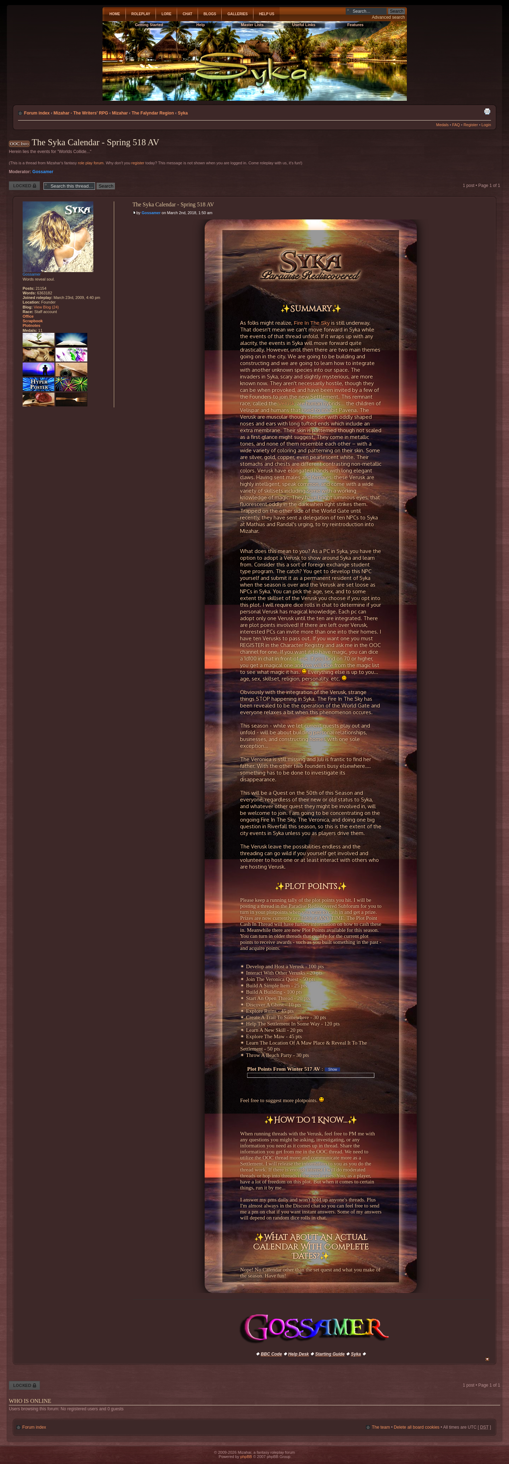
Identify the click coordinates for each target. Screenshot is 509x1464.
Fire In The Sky (311, 323)
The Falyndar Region (152, 113)
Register (470, 125)
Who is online (30, 1401)
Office (28, 316)
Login (486, 125)
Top (487, 1359)
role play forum (91, 163)
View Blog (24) (46, 307)
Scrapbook (33, 321)
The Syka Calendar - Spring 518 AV (95, 142)
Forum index (37, 113)
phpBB (246, 1456)
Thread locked (24, 185)
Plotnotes (31, 325)
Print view (487, 111)
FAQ (456, 125)
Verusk (286, 403)
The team (381, 1427)
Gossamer (43, 171)
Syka (183, 113)
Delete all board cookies (416, 1427)
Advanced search (388, 17)
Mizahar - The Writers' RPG (80, 113)
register (138, 163)
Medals (442, 125)
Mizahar (120, 113)
